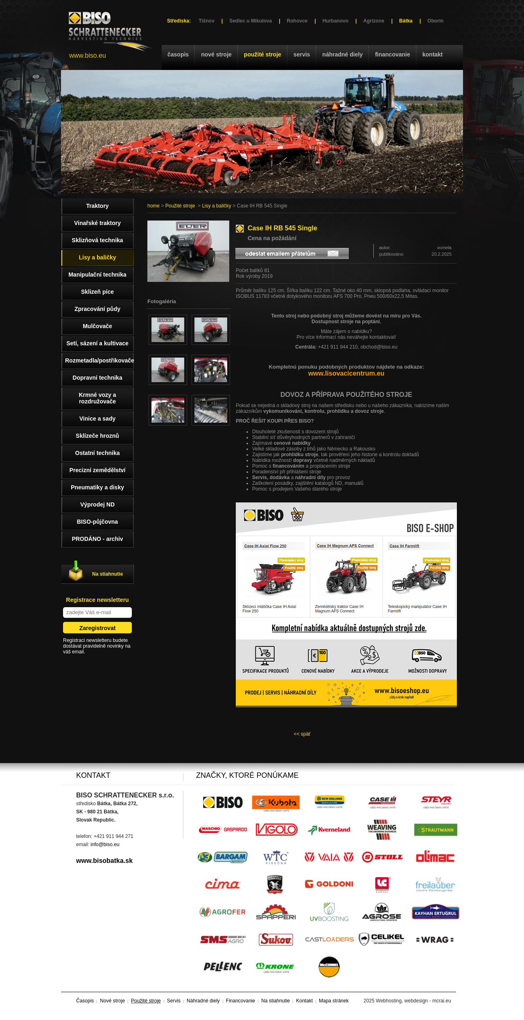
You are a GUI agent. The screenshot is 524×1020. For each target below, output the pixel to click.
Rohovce (297, 21)
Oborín (435, 21)
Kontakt (432, 54)
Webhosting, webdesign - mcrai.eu (413, 1001)
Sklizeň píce (97, 291)
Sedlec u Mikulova (250, 21)
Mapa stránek (334, 1001)
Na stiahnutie (107, 574)
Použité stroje (262, 54)
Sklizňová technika (97, 240)
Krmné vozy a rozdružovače (97, 398)
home (153, 206)
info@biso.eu (104, 844)
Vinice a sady (97, 418)
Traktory (97, 206)
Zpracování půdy (97, 309)
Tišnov (206, 21)
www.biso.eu (87, 55)
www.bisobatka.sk (104, 860)
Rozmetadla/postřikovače (99, 360)
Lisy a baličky (216, 206)
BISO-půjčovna (97, 521)
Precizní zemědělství (98, 470)
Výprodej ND (97, 504)
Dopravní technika (97, 377)
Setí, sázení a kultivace (97, 343)
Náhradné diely (342, 54)
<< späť (302, 734)
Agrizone (373, 21)
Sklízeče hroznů (97, 435)
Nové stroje (216, 54)
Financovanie (392, 54)
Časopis (178, 54)
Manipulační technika (97, 274)
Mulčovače (97, 326)
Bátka (406, 21)
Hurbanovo (335, 21)
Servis (302, 54)
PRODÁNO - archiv (97, 539)
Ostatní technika (97, 453)
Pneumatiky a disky (97, 487)
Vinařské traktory (97, 223)
